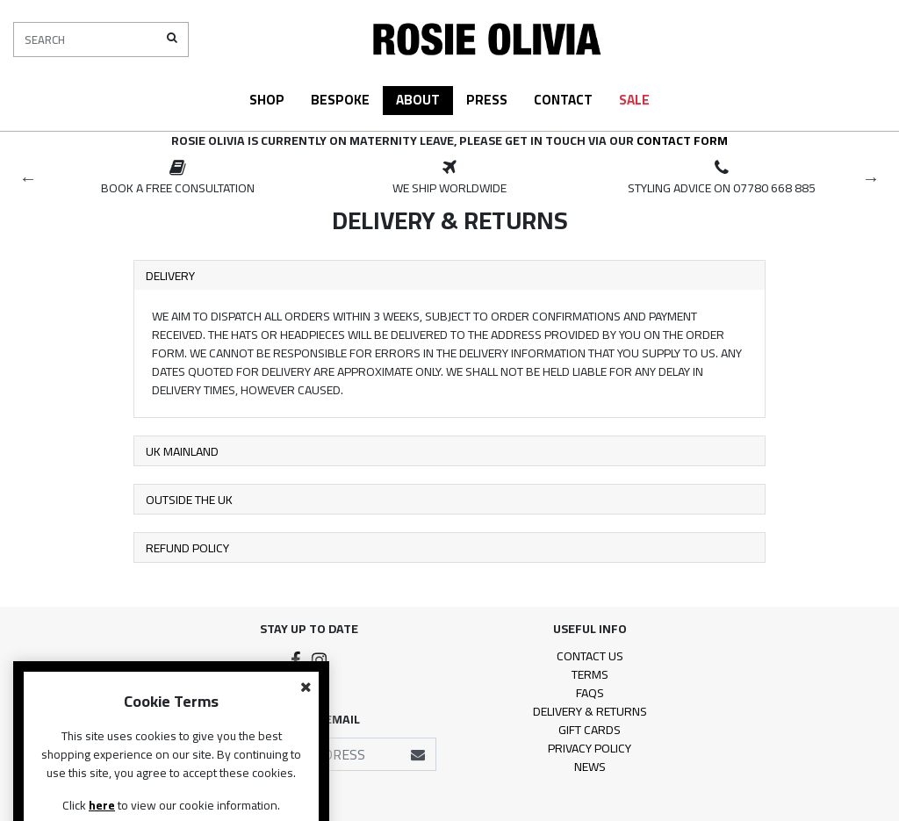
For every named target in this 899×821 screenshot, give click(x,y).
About (418, 99)
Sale (634, 99)
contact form (682, 140)
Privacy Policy (589, 748)
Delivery (170, 275)
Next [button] (871, 178)
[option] (177, 178)
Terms (590, 674)
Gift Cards (589, 729)
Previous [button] (28, 178)
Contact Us (590, 656)
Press (486, 99)
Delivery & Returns (590, 711)
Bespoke (340, 99)
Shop (266, 99)
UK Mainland (182, 451)
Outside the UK (189, 499)
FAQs (590, 692)
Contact (563, 99)
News (590, 766)
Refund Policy (187, 548)
